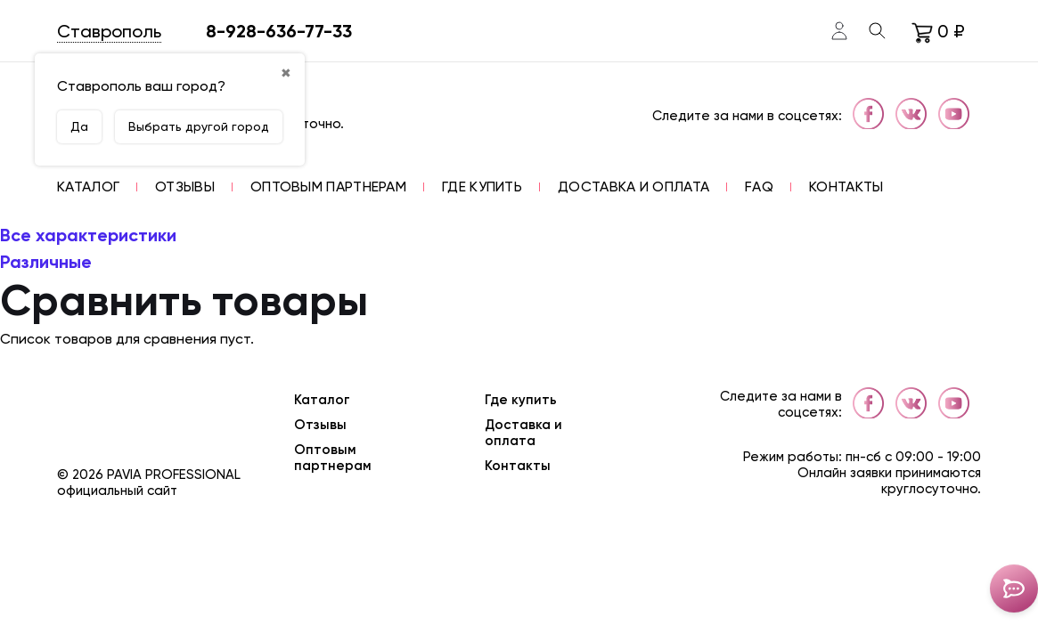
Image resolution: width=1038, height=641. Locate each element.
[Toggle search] (877, 31)
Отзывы (320, 425)
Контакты (518, 466)
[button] (88, 186)
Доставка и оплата (523, 433)
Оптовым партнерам (333, 458)
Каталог (322, 400)
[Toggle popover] (1014, 588)
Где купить (521, 400)
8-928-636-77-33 (279, 31)
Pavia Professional (174, 475)
